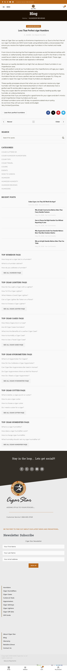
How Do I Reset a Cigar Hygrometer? (16, 376)
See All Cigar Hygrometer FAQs (16, 381)
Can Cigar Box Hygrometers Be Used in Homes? (20, 367)
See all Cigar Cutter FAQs (14, 413)
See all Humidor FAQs (12, 273)
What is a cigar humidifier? (12, 427)
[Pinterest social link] (13, 2)
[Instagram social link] (7, 2)
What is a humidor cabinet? (12, 263)
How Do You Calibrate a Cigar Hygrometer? (18, 363)
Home (24, 18)
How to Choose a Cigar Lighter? (14, 304)
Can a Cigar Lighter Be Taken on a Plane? (17, 299)
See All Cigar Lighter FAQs (14, 309)
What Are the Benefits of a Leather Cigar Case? (19, 331)
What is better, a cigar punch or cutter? (16, 395)
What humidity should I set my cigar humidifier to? (21, 439)
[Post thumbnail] (14, 203)
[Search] (33, 137)
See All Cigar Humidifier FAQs (15, 444)
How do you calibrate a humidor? (14, 268)
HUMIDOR (6, 178)
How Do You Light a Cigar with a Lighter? (17, 287)
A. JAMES (27, 35)
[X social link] (5, 2)
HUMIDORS (6, 189)
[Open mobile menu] (6, 7)
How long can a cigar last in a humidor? (17, 259)
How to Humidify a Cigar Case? (13, 335)
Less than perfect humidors (14, 112)
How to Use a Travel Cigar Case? (14, 340)
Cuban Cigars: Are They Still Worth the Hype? (42, 202)
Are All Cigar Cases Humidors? (13, 327)
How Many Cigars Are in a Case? (14, 323)
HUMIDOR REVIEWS (37, 18)
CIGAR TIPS (6, 159)
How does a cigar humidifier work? (15, 431)
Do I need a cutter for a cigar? (13, 407)
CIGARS (5, 167)
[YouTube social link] (10, 2)
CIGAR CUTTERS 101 (9, 152)
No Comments (44, 205)
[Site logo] (33, 7)
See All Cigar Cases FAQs (13, 345)
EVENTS (5, 170)
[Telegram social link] (63, 113)
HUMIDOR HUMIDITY (10, 181)
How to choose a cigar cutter (12, 403)
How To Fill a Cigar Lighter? (12, 291)
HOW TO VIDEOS (8, 174)
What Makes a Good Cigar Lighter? (15, 295)
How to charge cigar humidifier (13, 435)
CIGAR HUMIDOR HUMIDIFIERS (14, 156)
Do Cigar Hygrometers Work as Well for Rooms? (20, 371)
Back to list (33, 122)
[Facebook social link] (3, 2)
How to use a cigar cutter (11, 399)
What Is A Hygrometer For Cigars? (15, 359)
